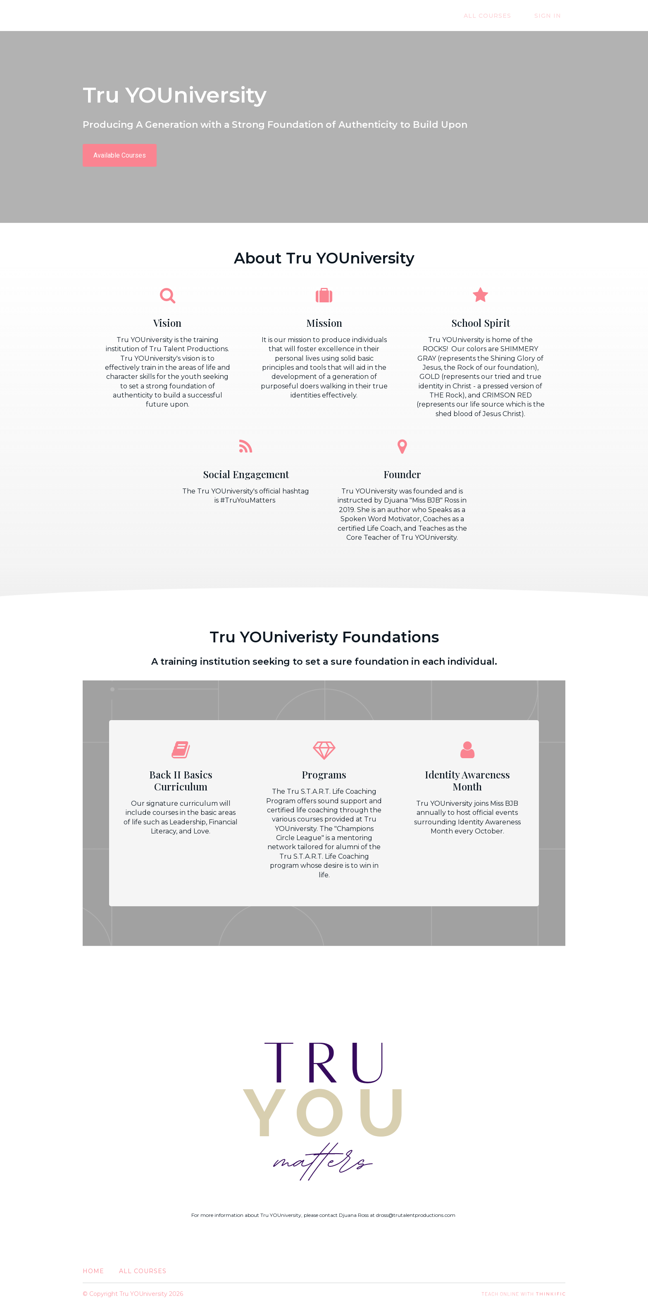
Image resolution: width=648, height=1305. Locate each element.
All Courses (500, 15)
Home (93, 1271)
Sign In (551, 15)
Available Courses (119, 155)
